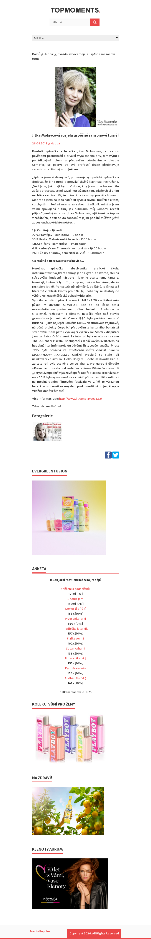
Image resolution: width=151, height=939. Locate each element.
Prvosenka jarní (75, 619)
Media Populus (40, 931)
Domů (36, 54)
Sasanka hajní (75, 648)
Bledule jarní (75, 599)
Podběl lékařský (75, 678)
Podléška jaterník (76, 629)
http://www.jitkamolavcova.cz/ (80, 399)
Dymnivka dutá (75, 668)
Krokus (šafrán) (75, 609)
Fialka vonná (75, 638)
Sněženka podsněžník (75, 589)
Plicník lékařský (75, 658)
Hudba (48, 54)
